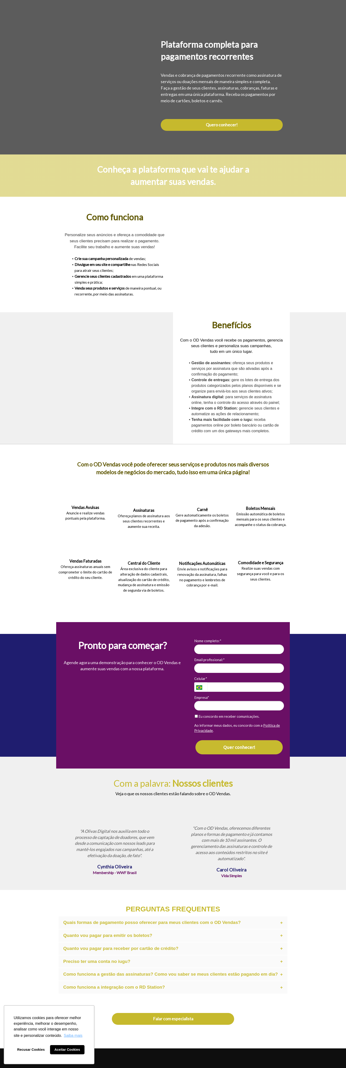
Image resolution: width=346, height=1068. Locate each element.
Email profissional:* (209, 660)
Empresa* (201, 697)
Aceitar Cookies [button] (67, 1049)
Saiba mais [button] (73, 1036)
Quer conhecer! (239, 747)
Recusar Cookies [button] (31, 1049)
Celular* (200, 678)
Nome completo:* (207, 641)
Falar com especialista (173, 1018)
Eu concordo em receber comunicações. (227, 716)
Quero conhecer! (222, 124)
